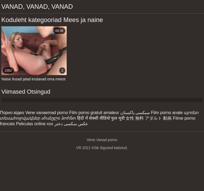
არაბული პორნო (58, 118)
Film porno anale (167, 112)
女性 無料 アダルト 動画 (149, 118)
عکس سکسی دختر (71, 123)
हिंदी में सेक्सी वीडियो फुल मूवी (100, 118)
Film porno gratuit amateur (94, 112)
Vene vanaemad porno (46, 112)
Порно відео (12, 112)
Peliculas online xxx (34, 123)
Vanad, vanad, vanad (37, 6)
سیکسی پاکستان (135, 112)
